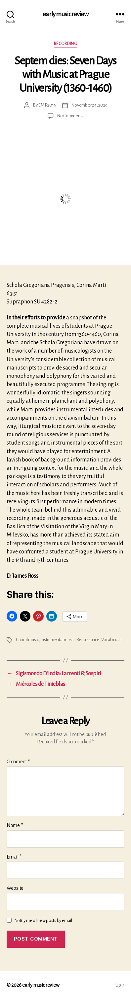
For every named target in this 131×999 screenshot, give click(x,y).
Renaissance (87, 639)
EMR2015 (47, 105)
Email (14, 857)
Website (15, 888)
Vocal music (111, 639)
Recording (65, 44)
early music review (65, 14)
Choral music (27, 639)
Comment (18, 761)
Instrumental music (57, 639)
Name (14, 825)
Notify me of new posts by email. (43, 920)
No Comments (70, 115)
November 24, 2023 (89, 105)
